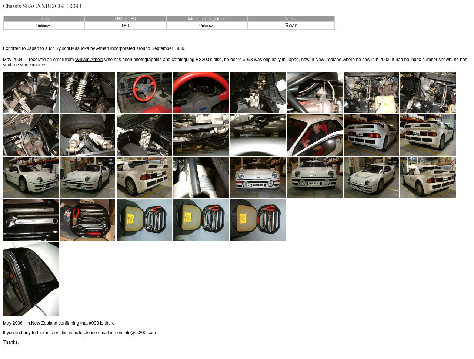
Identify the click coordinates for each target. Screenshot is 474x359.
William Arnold (89, 59)
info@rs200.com (140, 332)
